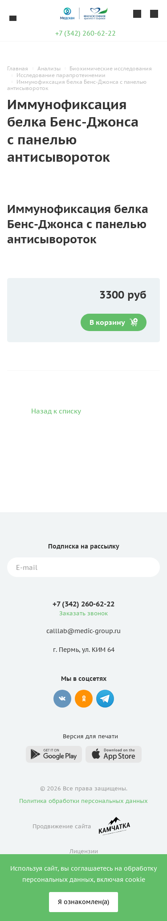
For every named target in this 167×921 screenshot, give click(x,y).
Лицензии (83, 851)
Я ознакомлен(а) (83, 902)
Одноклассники (84, 699)
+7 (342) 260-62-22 (85, 33)
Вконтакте (62, 699)
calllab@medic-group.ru (83, 631)
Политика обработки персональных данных (83, 801)
